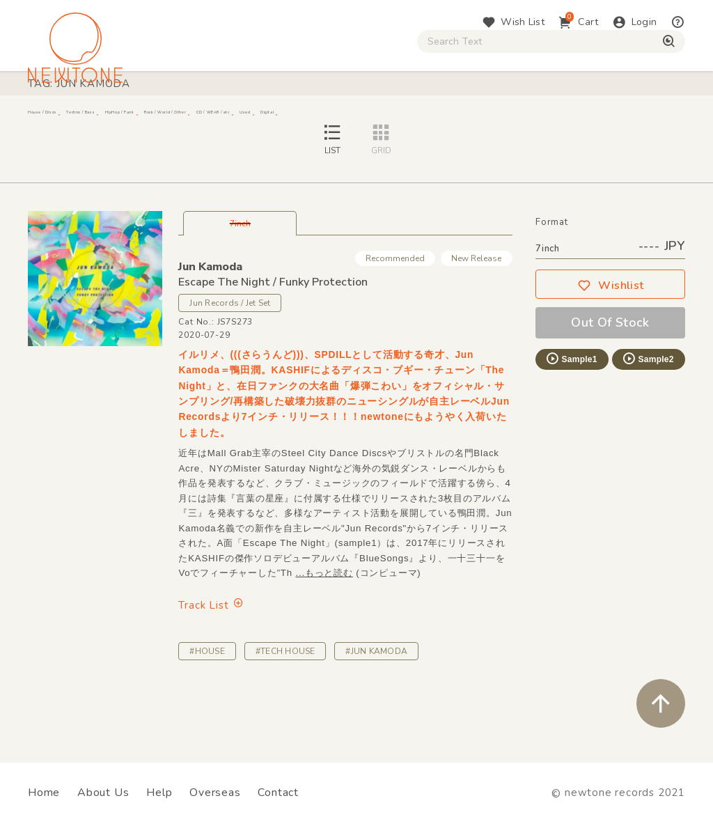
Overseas (214, 792)
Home (44, 792)
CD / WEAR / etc (467, 118)
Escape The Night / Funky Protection (273, 343)
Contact (278, 792)
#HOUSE (206, 712)
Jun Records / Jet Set (229, 364)
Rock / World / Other (354, 118)
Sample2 (647, 420)
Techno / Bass (158, 118)
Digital (595, 118)
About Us (103, 792)
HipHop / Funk (248, 118)
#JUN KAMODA (376, 712)
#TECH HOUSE (285, 712)
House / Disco (67, 118)
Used (543, 118)
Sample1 (571, 420)
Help (159, 792)
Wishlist (610, 346)
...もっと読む (323, 634)
